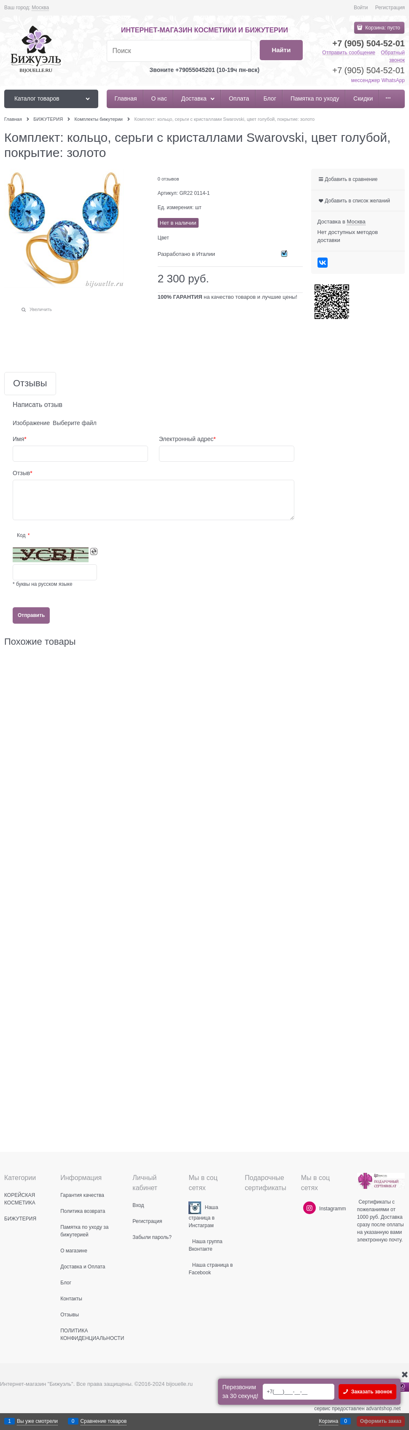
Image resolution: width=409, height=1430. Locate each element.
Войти (361, 8)
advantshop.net (383, 1408)
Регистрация (390, 8)
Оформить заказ (380, 1421)
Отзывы (30, 383)
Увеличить (41, 309)
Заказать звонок (371, 1392)
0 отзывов (168, 178)
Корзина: (382, 28)
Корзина (328, 1421)
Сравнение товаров (104, 1421)
